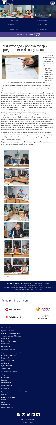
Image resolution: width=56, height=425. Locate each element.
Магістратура (5, 343)
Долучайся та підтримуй (28, 34)
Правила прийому (7, 331)
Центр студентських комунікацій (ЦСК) (14, 392)
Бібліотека (4, 402)
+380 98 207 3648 (36, 289)
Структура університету (9, 355)
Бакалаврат (5, 338)
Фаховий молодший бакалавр (11, 336)
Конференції (5, 363)
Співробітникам (6, 385)
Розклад (4, 394)
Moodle (3, 399)
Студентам (5, 377)
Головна (5, 39)
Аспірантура (5, 346)
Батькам (4, 380)
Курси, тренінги (42, 24)
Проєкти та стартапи (8, 360)
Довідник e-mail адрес (8, 397)
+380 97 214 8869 (36, 285)
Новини (11, 39)
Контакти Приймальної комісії (11, 333)
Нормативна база (42, 20)
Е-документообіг (14, 24)
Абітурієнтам (5, 375)
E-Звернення (14, 20)
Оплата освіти (42, 29)
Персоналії (5, 358)
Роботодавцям (6, 382)
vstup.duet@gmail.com (22, 289)
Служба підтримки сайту (28, 419)
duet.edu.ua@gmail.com (22, 285)
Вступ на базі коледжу (8, 341)
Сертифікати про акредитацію (11, 353)
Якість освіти (14, 29)
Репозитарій (5, 405)
